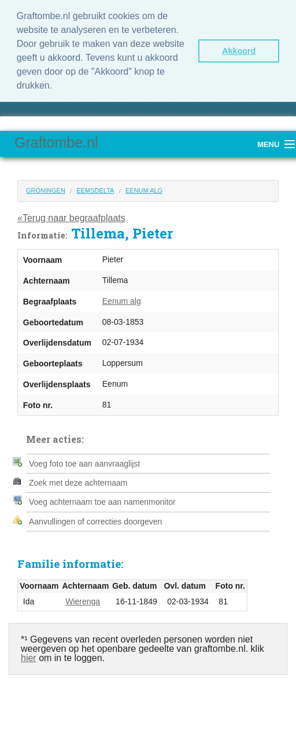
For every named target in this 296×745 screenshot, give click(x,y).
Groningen (45, 190)
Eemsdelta (95, 190)
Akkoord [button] (239, 51)
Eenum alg (143, 190)
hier (28, 658)
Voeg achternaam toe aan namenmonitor (102, 502)
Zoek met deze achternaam (78, 482)
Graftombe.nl (56, 142)
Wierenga (82, 601)
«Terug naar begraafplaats (71, 218)
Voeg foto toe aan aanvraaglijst (84, 463)
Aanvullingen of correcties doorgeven (95, 521)
